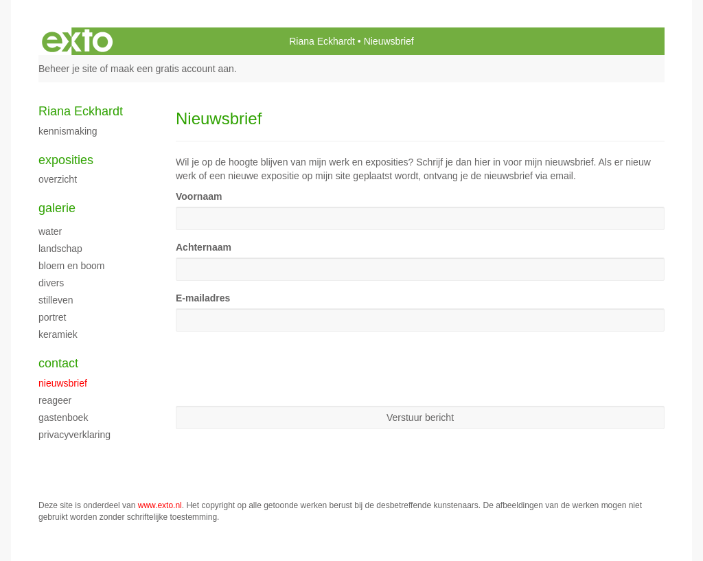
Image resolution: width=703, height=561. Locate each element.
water (50, 231)
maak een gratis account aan (172, 68)
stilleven (55, 300)
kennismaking (67, 131)
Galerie (57, 208)
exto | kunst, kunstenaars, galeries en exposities (77, 41)
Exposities (65, 160)
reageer (54, 400)
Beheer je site (67, 68)
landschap (60, 248)
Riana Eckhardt (322, 41)
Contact (58, 363)
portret (52, 317)
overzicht (57, 179)
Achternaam (203, 247)
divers (51, 282)
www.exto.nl (160, 505)
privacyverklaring (74, 434)
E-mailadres (203, 298)
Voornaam (199, 196)
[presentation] (280, 369)
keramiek (58, 334)
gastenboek (63, 417)
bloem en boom (71, 265)
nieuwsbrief (62, 383)
